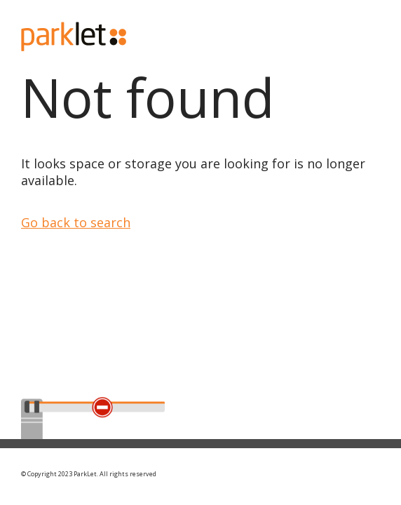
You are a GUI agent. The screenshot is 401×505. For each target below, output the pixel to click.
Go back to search (75, 222)
